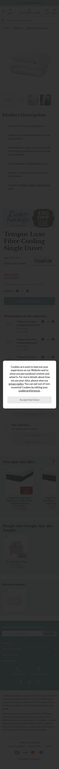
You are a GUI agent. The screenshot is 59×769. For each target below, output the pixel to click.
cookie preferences (29, 390)
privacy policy (16, 383)
